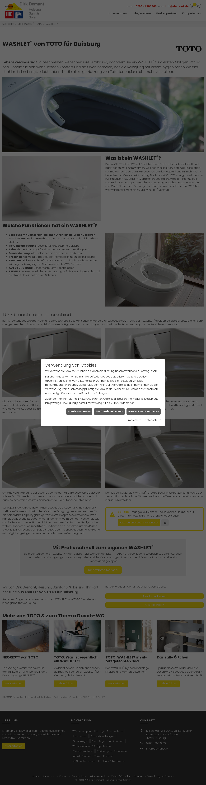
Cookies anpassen (79, 411)
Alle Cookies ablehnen (109, 411)
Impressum (134, 420)
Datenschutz (153, 420)
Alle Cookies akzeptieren (143, 411)
